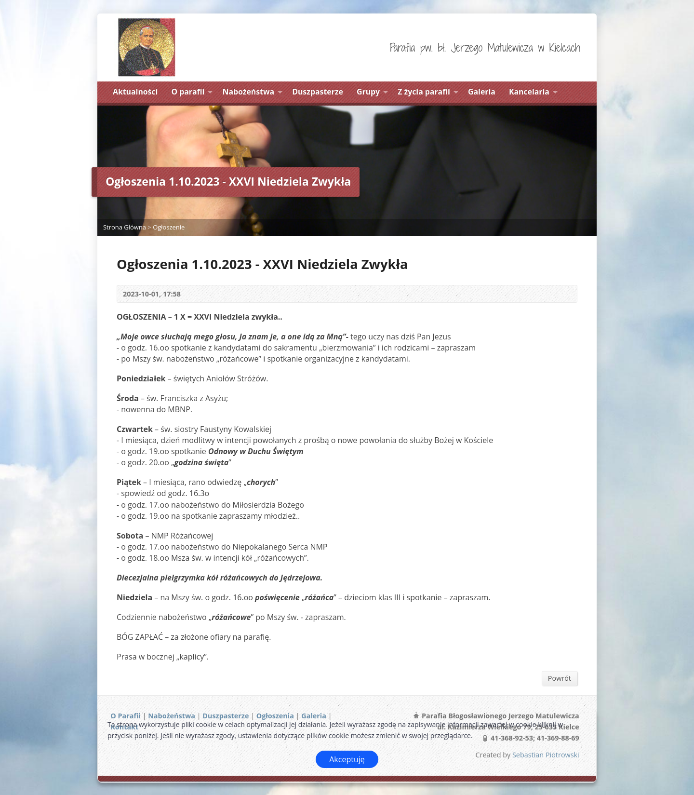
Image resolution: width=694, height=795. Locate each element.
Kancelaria (529, 91)
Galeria (481, 91)
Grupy (368, 91)
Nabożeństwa (249, 91)
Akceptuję (347, 759)
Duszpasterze (317, 91)
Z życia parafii (424, 91)
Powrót (559, 678)
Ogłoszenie (169, 227)
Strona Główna (124, 227)
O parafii (188, 91)
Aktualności (135, 91)
